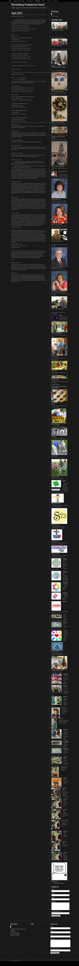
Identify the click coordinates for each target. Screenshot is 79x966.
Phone (53, 897)
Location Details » (55, 16)
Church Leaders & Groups (18, 1)
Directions (49, 1)
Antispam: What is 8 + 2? (55, 948)
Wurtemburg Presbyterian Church (28, 4)
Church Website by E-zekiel (15, 961)
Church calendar (29, 1)
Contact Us (55, 1)
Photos (43, 1)
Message (53, 901)
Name (53, 889)
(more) (61, 37)
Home (10, 1)
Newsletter (37, 1)
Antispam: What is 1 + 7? (56, 911)
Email (53, 893)
